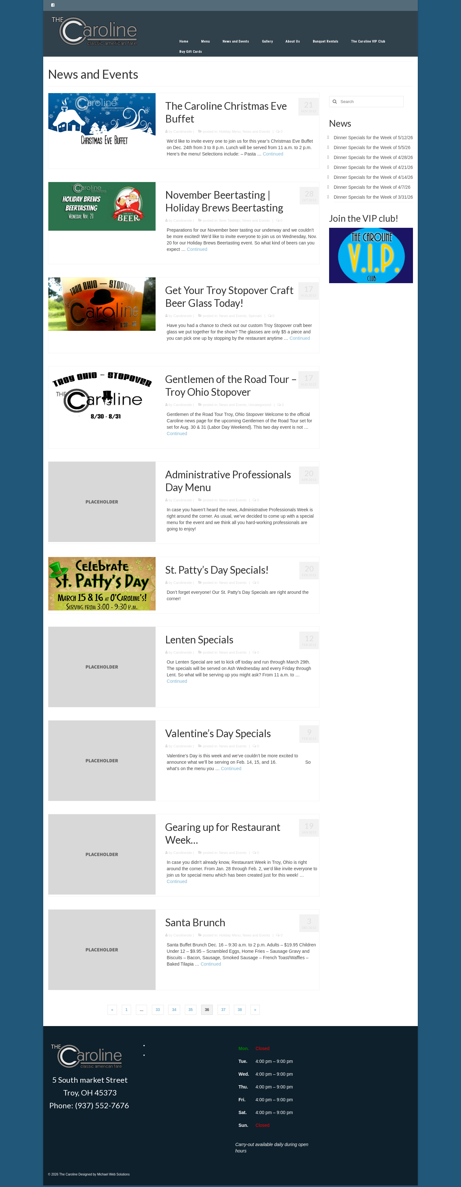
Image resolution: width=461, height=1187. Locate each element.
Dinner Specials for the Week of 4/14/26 (373, 177)
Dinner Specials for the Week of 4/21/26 (373, 167)
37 (223, 1010)
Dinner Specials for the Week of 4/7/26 (372, 187)
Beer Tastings (229, 220)
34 (174, 1010)
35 (191, 1010)
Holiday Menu (229, 131)
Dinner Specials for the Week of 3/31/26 (373, 197)
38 (240, 1010)
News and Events (256, 131)
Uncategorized (259, 405)
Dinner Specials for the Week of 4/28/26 (373, 157)
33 (158, 1010)
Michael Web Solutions (113, 1174)
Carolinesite (183, 131)
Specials (255, 316)
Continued (273, 153)
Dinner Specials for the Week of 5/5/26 (372, 147)
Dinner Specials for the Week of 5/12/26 (373, 137)
